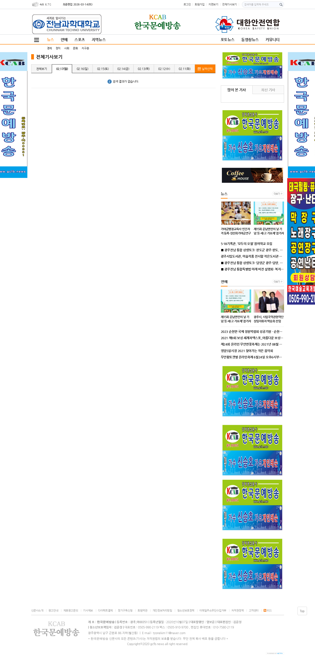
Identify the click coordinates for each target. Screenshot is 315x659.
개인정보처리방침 (162, 610)
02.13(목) (144, 68)
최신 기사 (268, 90)
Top (302, 611)
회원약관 (142, 610)
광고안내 (53, 610)
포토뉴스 (228, 39)
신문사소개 (37, 610)
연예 (64, 39)
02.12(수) (164, 68)
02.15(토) (103, 68)
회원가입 (199, 4)
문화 (75, 48)
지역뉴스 (99, 39)
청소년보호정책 (185, 610)
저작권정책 (237, 610)
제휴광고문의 (70, 610)
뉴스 (50, 39)
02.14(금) (123, 68)
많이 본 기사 (236, 90)
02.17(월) (62, 68)
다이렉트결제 (105, 610)
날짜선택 (205, 68)
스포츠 (79, 39)
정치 (58, 48)
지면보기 (213, 4)
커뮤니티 (272, 39)
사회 (66, 48)
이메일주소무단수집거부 (212, 610)
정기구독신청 (125, 610)
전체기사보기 (229, 4)
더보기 (277, 193)
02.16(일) (82, 68)
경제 (49, 48)
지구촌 (85, 48)
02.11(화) (184, 68)
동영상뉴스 (250, 39)
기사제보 (88, 610)
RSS (267, 610)
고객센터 (254, 610)
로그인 (187, 4)
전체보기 (41, 68)
